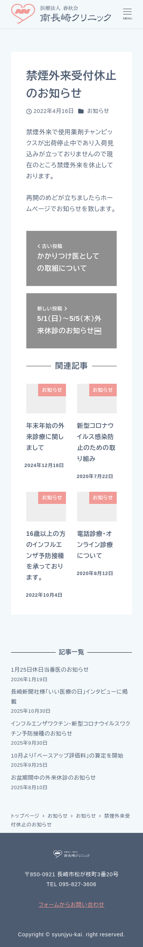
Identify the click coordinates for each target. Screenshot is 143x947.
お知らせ (98, 111)
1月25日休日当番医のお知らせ (50, 670)
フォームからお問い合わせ (71, 905)
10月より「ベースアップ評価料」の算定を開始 (67, 756)
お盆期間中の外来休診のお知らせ (53, 778)
